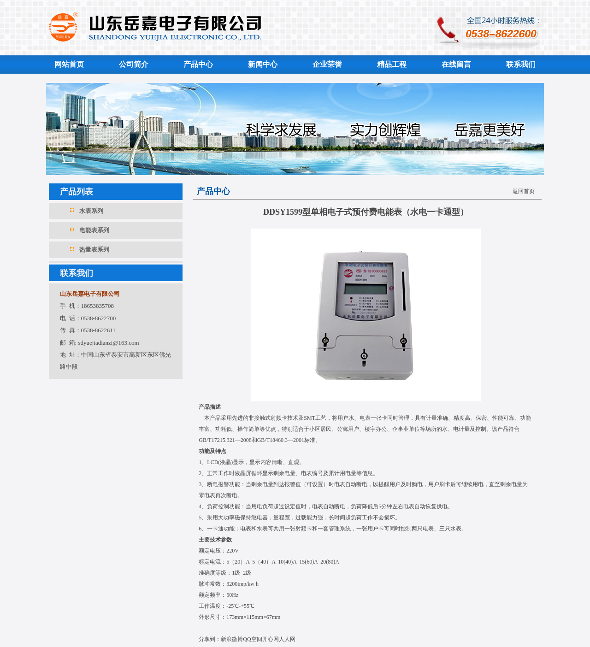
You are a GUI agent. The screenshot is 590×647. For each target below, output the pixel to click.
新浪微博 (232, 639)
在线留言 (456, 64)
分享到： (210, 639)
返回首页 (524, 191)
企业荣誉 (327, 64)
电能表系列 (94, 230)
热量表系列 (94, 249)
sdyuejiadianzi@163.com (108, 342)
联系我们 (521, 64)
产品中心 (198, 64)
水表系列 (91, 210)
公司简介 (133, 64)
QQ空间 (252, 639)
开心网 (270, 639)
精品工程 (392, 64)
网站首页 (69, 64)
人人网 (287, 639)
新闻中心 (262, 64)
